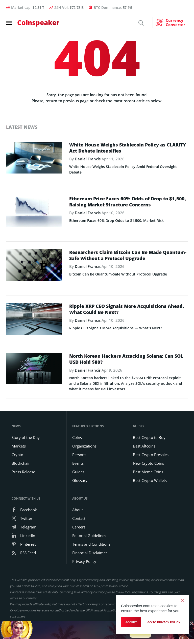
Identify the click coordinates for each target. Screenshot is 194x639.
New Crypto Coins (148, 463)
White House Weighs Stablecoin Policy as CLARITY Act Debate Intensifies (127, 148)
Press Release (23, 471)
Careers (78, 526)
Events (78, 463)
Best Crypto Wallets (150, 480)
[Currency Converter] (170, 22)
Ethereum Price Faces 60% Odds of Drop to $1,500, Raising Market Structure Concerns (127, 202)
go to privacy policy (164, 622)
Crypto (17, 454)
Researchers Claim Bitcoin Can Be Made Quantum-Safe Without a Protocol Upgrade (127, 255)
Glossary (79, 480)
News (16, 426)
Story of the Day (26, 437)
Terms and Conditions (91, 544)
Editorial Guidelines (89, 535)
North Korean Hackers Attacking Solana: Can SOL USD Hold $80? (126, 359)
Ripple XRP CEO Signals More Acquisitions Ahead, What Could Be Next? (126, 309)
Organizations (84, 446)
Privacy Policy (84, 561)
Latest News (21, 127)
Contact (78, 518)
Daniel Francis (88, 158)
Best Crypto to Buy (149, 437)
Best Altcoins (144, 446)
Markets (19, 446)
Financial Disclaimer (89, 552)
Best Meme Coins (148, 471)
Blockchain (21, 463)
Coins (77, 437)
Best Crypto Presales (150, 454)
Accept (131, 622)
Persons (79, 454)
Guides (78, 471)
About (77, 509)
